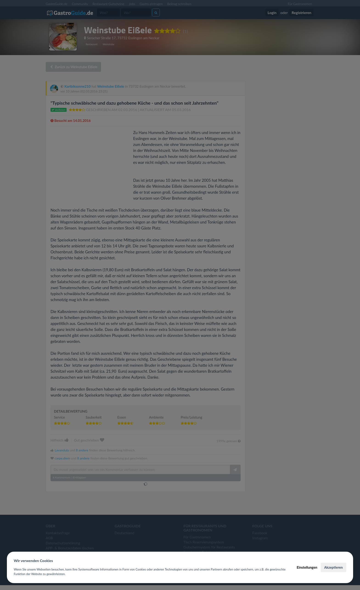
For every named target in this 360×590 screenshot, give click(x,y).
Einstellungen (307, 567)
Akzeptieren (333, 567)
